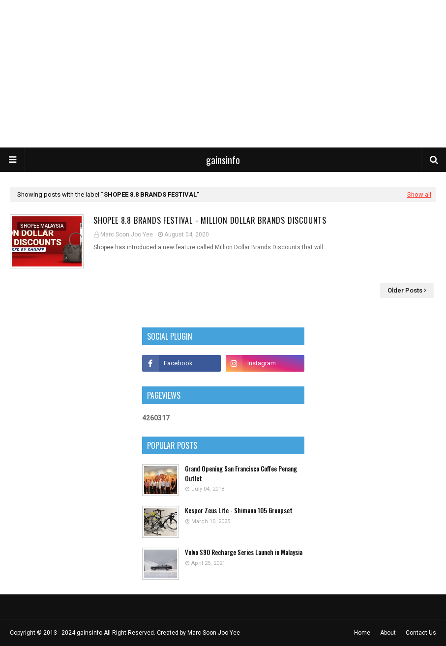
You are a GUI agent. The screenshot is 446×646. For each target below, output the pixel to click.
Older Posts (404, 290)
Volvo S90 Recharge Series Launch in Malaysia (243, 552)
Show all (419, 194)
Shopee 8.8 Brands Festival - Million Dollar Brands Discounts (210, 220)
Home (362, 632)
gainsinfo (223, 159)
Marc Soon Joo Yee (126, 234)
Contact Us (421, 632)
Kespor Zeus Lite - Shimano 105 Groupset (239, 510)
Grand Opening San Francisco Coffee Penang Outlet (241, 473)
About (388, 632)
